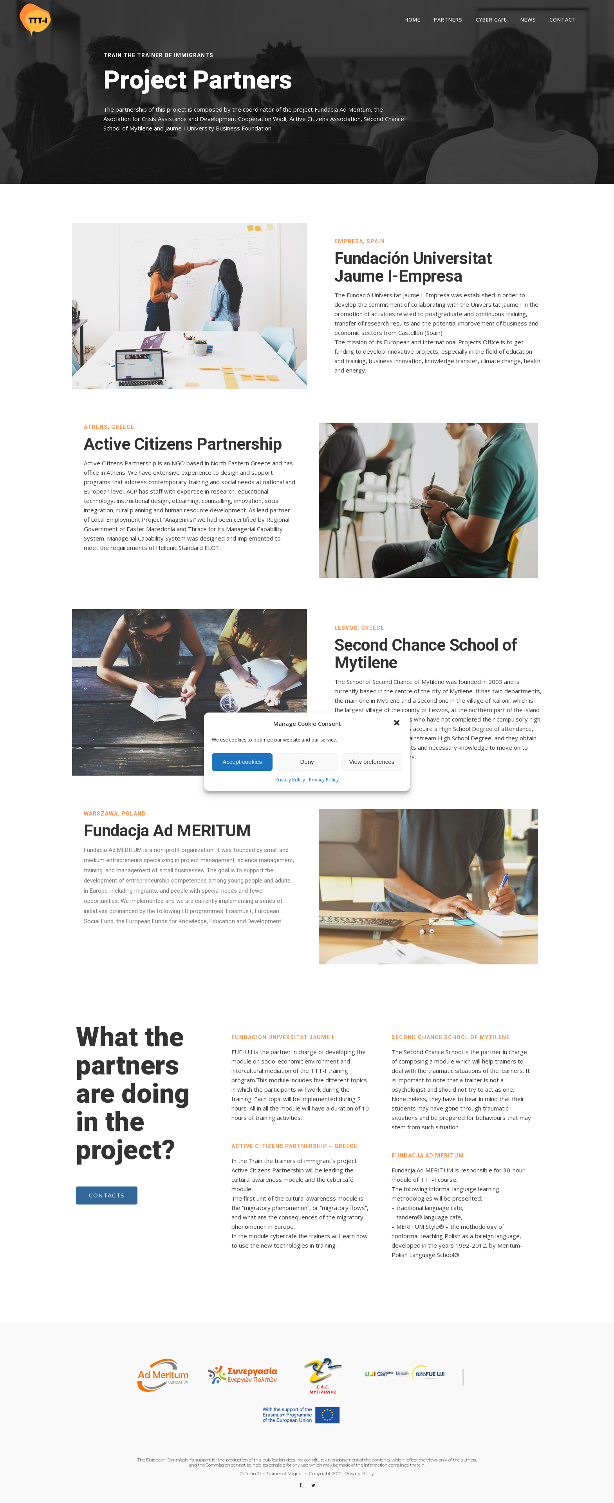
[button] (397, 723)
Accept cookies (242, 761)
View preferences (372, 761)
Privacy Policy (290, 779)
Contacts (107, 1195)
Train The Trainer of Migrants (276, 1473)
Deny (307, 761)
